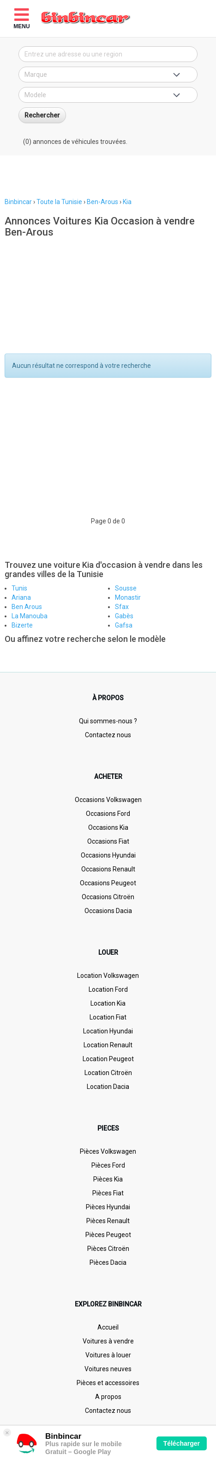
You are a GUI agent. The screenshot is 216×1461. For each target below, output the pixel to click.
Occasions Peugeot (108, 883)
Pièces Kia (108, 1179)
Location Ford (108, 989)
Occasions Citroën (108, 897)
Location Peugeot (108, 1059)
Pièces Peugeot (108, 1234)
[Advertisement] (108, 176)
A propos (108, 1396)
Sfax (122, 606)
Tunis (19, 588)
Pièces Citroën (108, 1248)
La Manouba (30, 616)
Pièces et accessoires (108, 1382)
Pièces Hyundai (108, 1207)
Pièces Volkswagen (108, 1151)
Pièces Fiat (108, 1193)
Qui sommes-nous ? (108, 721)
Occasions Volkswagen (108, 799)
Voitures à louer (108, 1355)
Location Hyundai (108, 1031)
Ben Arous (27, 606)
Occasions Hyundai (108, 855)
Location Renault (108, 1045)
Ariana (21, 597)
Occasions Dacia (108, 910)
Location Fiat (108, 1017)
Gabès (124, 616)
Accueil (108, 1327)
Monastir (128, 597)
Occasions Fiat (108, 841)
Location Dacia (108, 1086)
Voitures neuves (108, 1369)
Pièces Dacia (108, 1262)
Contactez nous (108, 735)
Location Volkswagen (108, 975)
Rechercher (42, 115)
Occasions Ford (108, 813)
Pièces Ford (108, 1165)
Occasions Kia (108, 827)
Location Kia (108, 1003)
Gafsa (123, 625)
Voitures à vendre (108, 1341)
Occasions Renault (108, 869)
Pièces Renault (108, 1221)
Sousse (126, 588)
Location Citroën (108, 1072)
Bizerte (22, 625)
